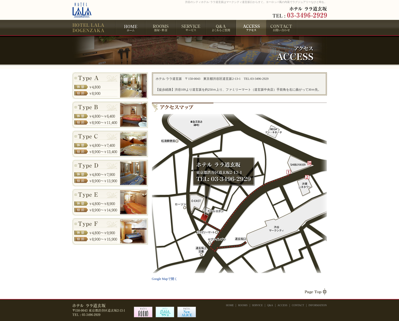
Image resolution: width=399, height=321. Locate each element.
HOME (130, 28)
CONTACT (281, 28)
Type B (110, 115)
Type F (110, 231)
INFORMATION (318, 305)
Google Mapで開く (164, 279)
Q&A (221, 28)
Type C (110, 144)
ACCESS (282, 305)
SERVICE (191, 28)
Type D (110, 173)
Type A (110, 85)
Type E (110, 202)
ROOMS (161, 28)
